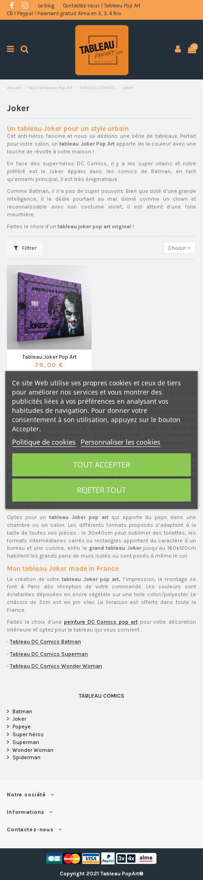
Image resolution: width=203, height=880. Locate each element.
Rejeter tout (101, 490)
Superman (25, 742)
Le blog (47, 6)
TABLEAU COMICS (101, 696)
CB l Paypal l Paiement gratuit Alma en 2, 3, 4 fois (64, 14)
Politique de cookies (43, 441)
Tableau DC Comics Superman (49, 654)
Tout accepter (101, 465)
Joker (19, 719)
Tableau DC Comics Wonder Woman (56, 666)
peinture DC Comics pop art (101, 622)
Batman (22, 711)
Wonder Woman (32, 750)
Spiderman (26, 757)
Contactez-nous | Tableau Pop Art (101, 6)
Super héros (28, 734)
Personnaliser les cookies (120, 441)
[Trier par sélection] (179, 248)
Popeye (21, 726)
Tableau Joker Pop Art (49, 357)
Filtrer (25, 248)
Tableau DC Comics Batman (45, 641)
